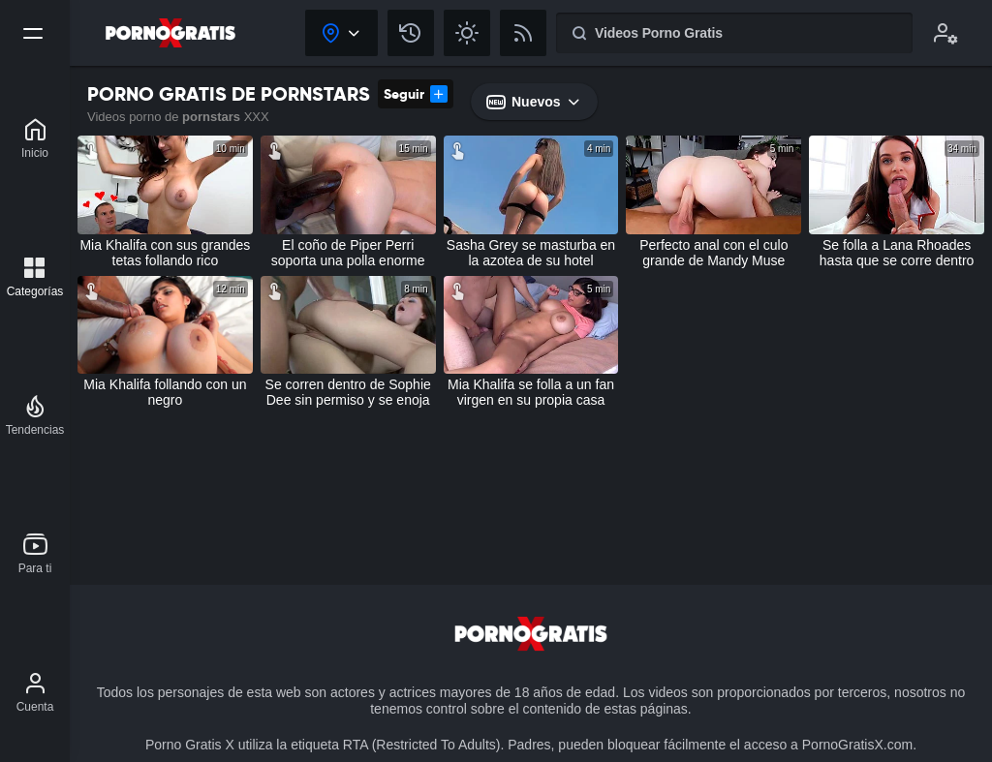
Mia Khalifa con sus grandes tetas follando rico (164, 252)
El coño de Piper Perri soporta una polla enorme (348, 252)
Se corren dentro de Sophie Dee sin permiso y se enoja (348, 392)
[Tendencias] (35, 415)
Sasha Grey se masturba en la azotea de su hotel (531, 252)
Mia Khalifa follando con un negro (164, 392)
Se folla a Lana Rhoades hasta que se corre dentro (897, 252)
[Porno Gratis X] (35, 138)
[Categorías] (35, 277)
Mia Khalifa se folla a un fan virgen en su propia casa (531, 392)
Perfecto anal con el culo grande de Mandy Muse (713, 252)
